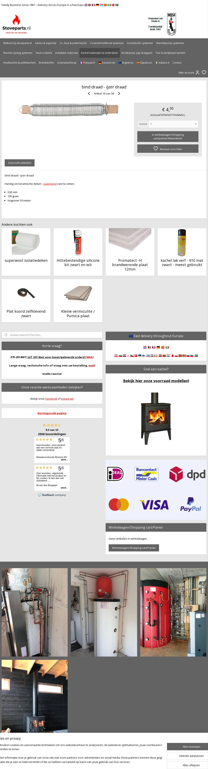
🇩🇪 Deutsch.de (107, 62)
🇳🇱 (144, 347)
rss (125, 761)
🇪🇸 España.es (144, 62)
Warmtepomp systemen (170, 43)
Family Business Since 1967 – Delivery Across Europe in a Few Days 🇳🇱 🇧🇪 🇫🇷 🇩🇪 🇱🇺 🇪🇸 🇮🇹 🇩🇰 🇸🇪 (60, 5)
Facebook (51, 398)
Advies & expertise (45, 43)
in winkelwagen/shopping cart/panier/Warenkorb (168, 136)
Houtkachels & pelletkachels (19, 62)
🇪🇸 (162, 347)
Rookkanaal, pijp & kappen (136, 53)
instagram (67, 398)
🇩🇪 (158, 347)
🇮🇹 (167, 347)
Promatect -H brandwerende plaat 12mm (130, 264)
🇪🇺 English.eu (125, 62)
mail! (92, 365)
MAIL (89, 357)
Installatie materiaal (66, 53)
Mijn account (189, 72)
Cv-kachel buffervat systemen (107, 43)
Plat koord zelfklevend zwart (26, 313)
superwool (50, 183)
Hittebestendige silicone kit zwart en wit (78, 262)
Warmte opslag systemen (17, 53)
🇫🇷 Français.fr (87, 62)
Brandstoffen (46, 62)
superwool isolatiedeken (26, 260)
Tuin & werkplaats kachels (170, 53)
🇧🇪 (149, 347)
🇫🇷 (153, 347)
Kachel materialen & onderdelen (99, 53)
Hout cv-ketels (44, 53)
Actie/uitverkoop (66, 62)
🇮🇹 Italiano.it (162, 62)
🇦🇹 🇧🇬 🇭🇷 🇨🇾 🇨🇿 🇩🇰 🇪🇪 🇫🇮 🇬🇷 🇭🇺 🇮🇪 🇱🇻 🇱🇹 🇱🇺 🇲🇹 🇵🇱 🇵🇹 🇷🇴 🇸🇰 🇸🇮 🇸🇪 (156, 355)
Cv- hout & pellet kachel (73, 43)
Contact (177, 62)
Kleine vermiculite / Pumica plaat (78, 313)
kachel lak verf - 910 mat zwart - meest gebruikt (182, 262)
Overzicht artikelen (19, 163)
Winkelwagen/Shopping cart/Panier (134, 548)
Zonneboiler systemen (140, 43)
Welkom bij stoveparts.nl (17, 43)
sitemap (117, 761)
